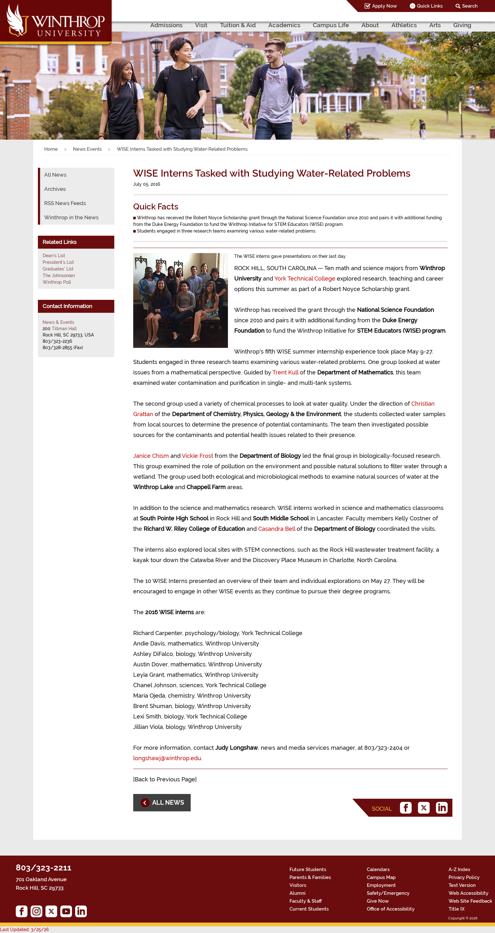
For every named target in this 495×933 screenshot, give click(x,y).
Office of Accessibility (390, 909)
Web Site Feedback (470, 901)
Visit (201, 24)
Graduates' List (58, 268)
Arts (435, 24)
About (370, 24)
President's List (58, 262)
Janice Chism (151, 455)
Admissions (166, 24)
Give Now (378, 901)
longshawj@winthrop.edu (167, 758)
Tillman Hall (64, 328)
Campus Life (331, 24)
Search (470, 6)
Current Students (309, 909)
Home (51, 149)
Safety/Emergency (388, 893)
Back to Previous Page (165, 779)
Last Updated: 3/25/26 (24, 929)
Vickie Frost (197, 455)
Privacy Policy (464, 877)
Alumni (297, 893)
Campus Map (381, 877)
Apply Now (384, 6)
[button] (37, 77)
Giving (462, 24)
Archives (55, 189)
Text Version (462, 885)
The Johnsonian (59, 275)
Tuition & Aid (238, 24)
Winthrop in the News (71, 217)
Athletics (404, 24)
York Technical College (304, 278)
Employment (381, 885)
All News (55, 175)
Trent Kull (285, 372)
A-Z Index (459, 869)
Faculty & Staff (305, 901)
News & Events (58, 322)
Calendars (378, 869)
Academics (284, 24)
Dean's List (54, 255)
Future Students (307, 869)
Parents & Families (310, 877)
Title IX (457, 909)
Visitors (297, 885)
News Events (87, 149)
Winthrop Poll (57, 282)
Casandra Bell (276, 528)
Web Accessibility (468, 893)
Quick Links (430, 6)
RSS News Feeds (65, 203)
